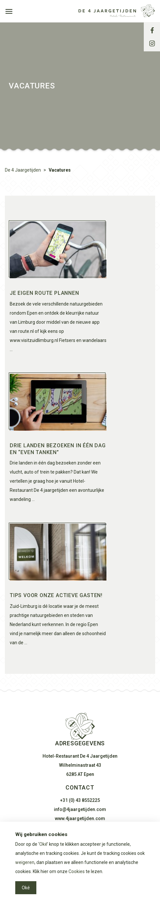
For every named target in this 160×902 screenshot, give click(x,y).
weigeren (24, 862)
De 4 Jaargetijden (23, 170)
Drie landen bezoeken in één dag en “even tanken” (58, 448)
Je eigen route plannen (44, 293)
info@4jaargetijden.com (80, 809)
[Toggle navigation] (9, 10)
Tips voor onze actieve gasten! (56, 595)
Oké (43, 844)
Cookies (76, 871)
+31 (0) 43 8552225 (80, 800)
